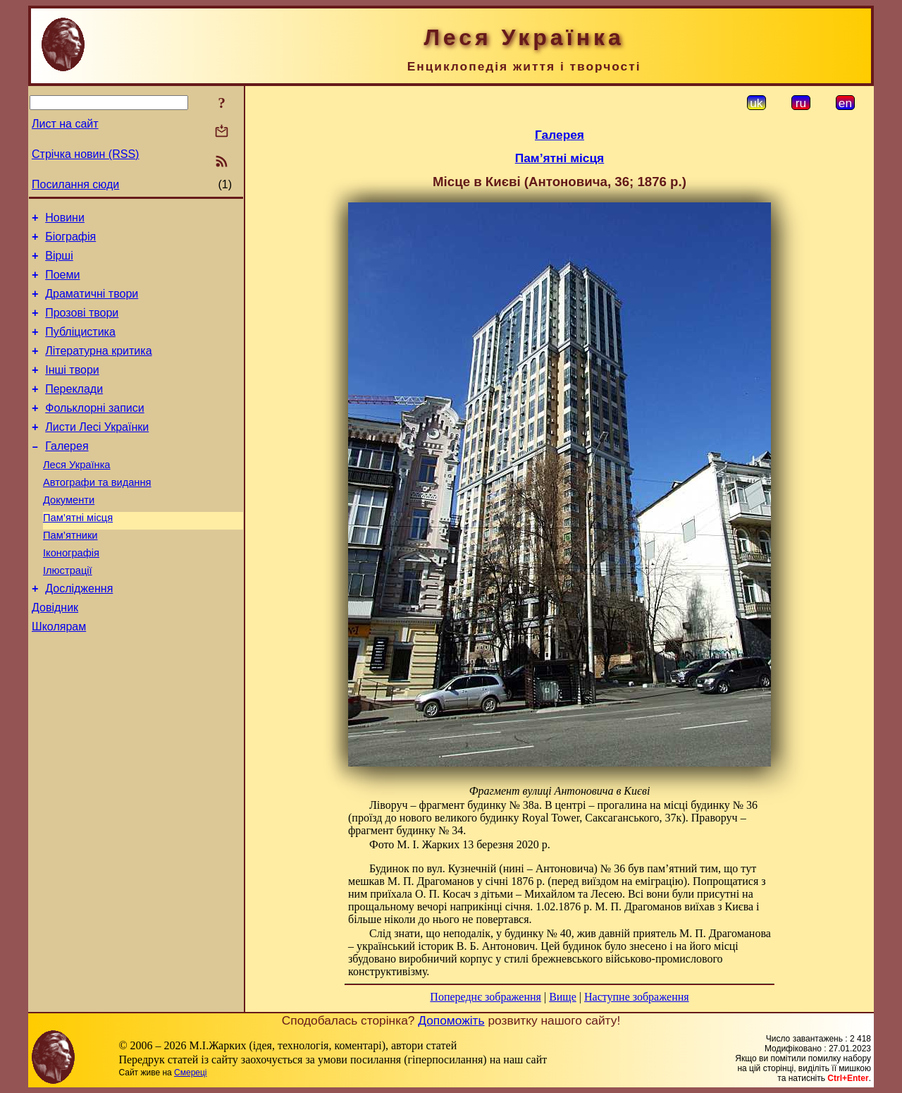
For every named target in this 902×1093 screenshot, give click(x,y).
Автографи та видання (97, 514)
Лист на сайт (65, 124)
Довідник (55, 654)
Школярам (59, 675)
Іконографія (71, 593)
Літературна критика (98, 368)
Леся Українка (77, 494)
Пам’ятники (70, 573)
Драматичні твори (91, 304)
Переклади (74, 410)
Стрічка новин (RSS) (85, 154)
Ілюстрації (67, 612)
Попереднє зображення (485, 997)
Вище (562, 997)
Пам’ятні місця (78, 553)
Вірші (59, 262)
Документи (68, 533)
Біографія (70, 241)
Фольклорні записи (94, 431)
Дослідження (79, 633)
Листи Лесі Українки (97, 452)
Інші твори (72, 389)
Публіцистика (80, 347)
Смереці (190, 1072)
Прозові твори (81, 325)
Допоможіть (451, 1020)
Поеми (62, 283)
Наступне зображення (636, 997)
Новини (65, 220)
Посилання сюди (75, 184)
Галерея (66, 474)
